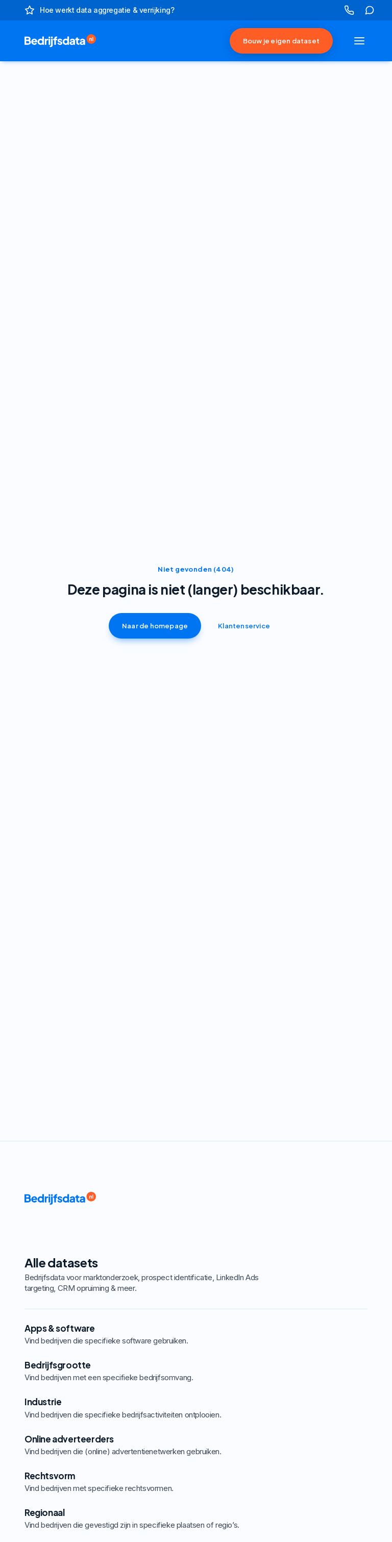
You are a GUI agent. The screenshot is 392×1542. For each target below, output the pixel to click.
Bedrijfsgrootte (157, 1371)
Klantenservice (244, 626)
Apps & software (157, 1334)
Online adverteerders (157, 1445)
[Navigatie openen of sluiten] (359, 40)
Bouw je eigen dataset (281, 41)
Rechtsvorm (157, 1482)
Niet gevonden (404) (196, 569)
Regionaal (157, 1518)
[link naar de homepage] (51, 40)
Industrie (157, 1407)
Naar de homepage (155, 626)
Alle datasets (157, 1274)
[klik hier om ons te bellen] (349, 10)
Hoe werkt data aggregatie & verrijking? (107, 10)
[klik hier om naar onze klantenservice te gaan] (369, 10)
